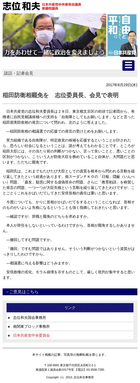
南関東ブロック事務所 (29, 326)
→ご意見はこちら (22, 291)
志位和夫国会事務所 (27, 317)
